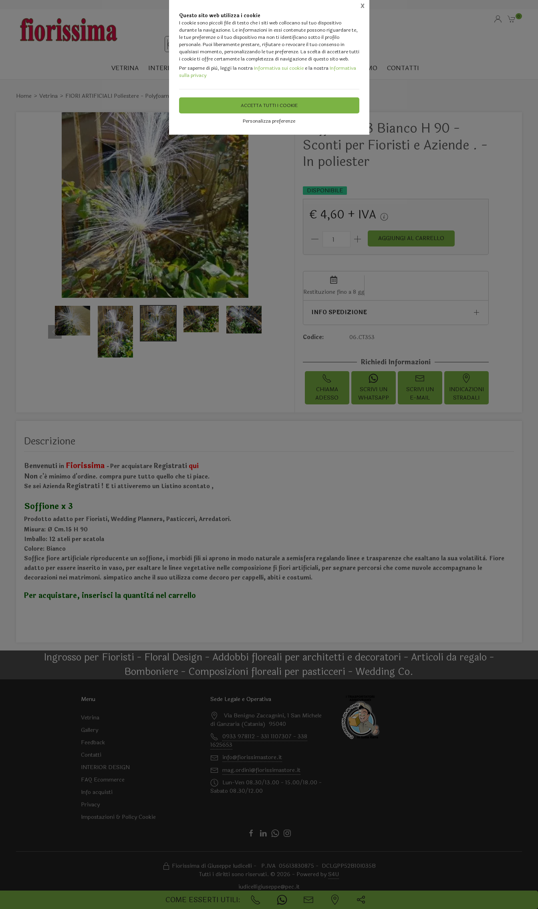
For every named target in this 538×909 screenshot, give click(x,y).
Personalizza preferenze (269, 121)
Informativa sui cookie (279, 68)
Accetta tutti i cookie (269, 105)
